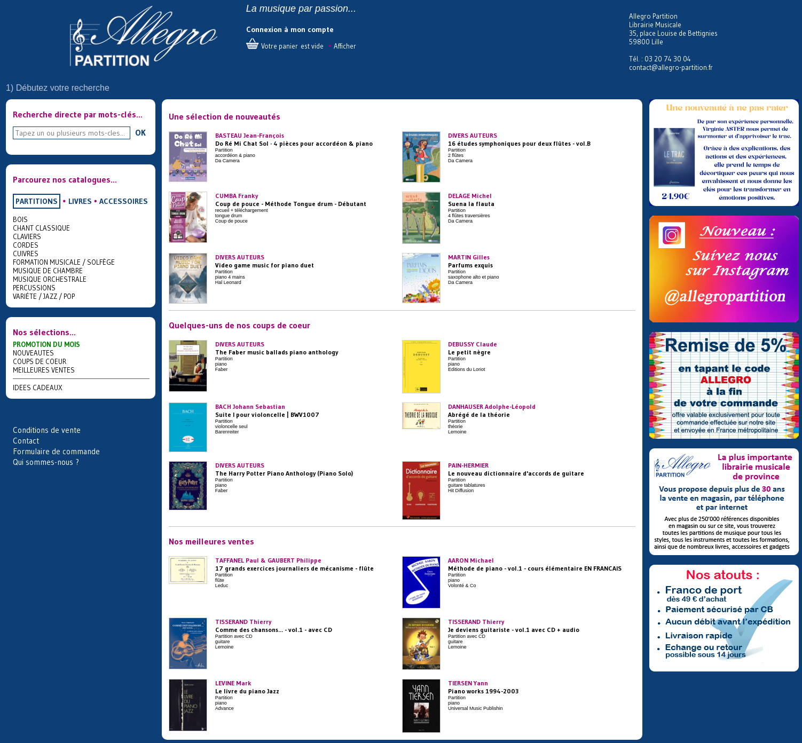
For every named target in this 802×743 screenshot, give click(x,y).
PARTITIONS (36, 201)
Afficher (345, 46)
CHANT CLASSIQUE (41, 228)
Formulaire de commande (56, 451)
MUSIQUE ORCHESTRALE (50, 279)
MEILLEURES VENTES (44, 370)
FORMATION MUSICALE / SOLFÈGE (64, 262)
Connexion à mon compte (290, 29)
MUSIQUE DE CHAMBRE (48, 270)
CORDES (25, 245)
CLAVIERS (27, 236)
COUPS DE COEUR (39, 361)
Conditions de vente (47, 430)
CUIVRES (25, 253)
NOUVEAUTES (33, 353)
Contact (26, 441)
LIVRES (80, 201)
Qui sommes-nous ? (46, 462)
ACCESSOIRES (123, 201)
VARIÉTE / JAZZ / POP (44, 296)
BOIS (20, 219)
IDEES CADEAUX (37, 387)
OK (140, 132)
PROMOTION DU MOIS (46, 344)
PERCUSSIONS (34, 287)
